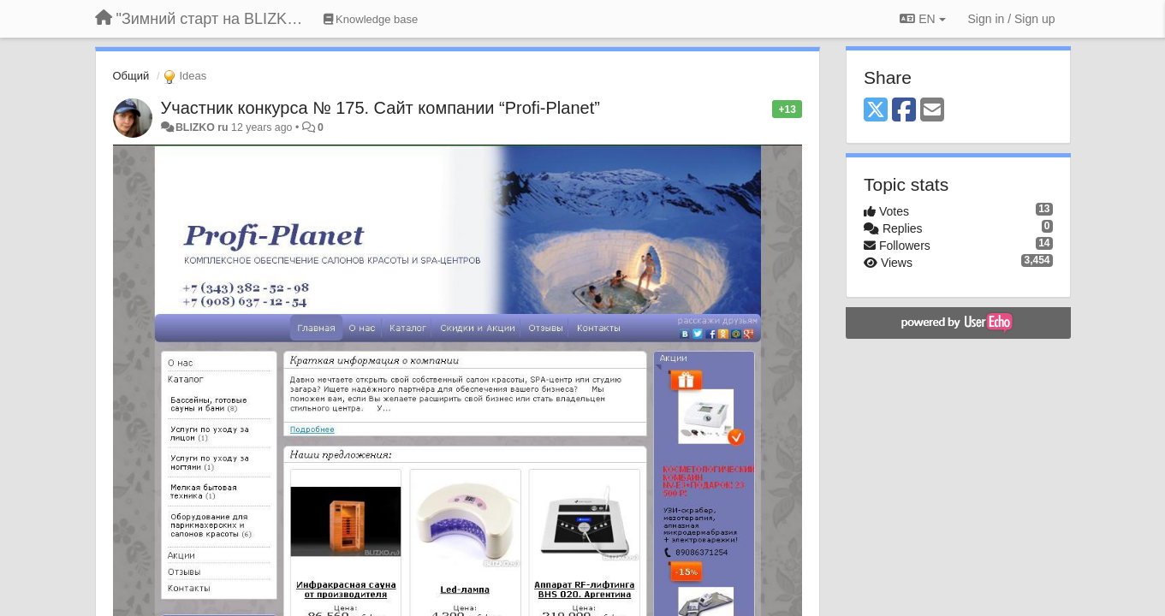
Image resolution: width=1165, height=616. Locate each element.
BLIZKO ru (203, 127)
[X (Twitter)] (876, 111)
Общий (131, 75)
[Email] (932, 111)
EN (922, 19)
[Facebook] (904, 111)
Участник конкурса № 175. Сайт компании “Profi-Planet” (380, 107)
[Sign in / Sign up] (1011, 18)
